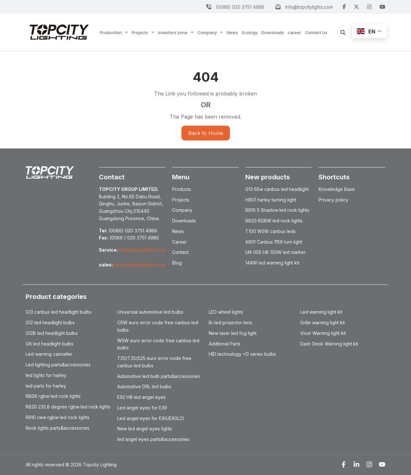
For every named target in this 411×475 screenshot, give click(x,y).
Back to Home (205, 133)
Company (210, 32)
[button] (343, 32)
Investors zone (176, 32)
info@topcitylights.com (142, 250)
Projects (143, 32)
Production (114, 32)
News (232, 32)
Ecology (250, 32)
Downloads (272, 32)
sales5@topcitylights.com (139, 264)
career (294, 32)
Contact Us (316, 32)
